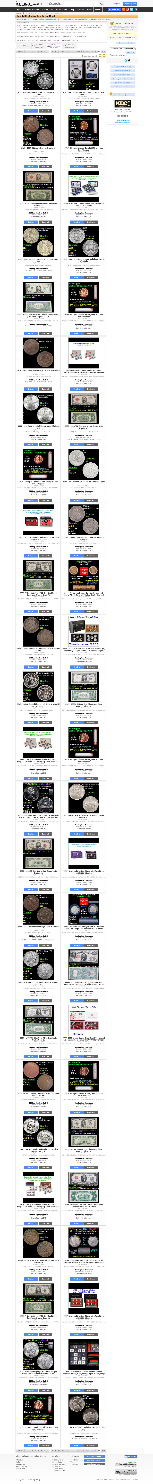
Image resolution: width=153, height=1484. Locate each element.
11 (63, 52)
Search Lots (57, 1462)
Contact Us (20, 1464)
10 (92, 52)
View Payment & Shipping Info (122, 79)
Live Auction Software (130, 1466)
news (89, 10)
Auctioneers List (58, 1471)
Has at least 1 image (118, 55)
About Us (19, 1460)
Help (18, 1462)
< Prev (20, 52)
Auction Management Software (127, 1474)
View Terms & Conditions (123, 82)
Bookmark (45, 111)
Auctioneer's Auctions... (122, 122)
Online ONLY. (106, 19)
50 (99, 52)
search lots (47, 10)
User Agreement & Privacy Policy (27, 1480)
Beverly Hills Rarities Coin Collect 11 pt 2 (50, 13)
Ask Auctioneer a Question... (121, 94)
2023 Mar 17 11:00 (39, 46)
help (72, 10)
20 (95, 52)
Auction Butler (57, 1468)
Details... (31, 111)
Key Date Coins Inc (122, 105)
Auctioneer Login (94, 1464)
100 (103, 52)
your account (61, 10)
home (19, 10)
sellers (98, 10)
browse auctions (32, 10)
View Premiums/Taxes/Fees (122, 74)
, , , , (66, 19)
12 (67, 52)
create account (130, 4)
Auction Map (57, 1466)
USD (29, 19)
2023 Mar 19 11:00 (69, 46)
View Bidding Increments (123, 70)
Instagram (74, 1464)
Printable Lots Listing (122, 87)
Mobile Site (20, 1468)
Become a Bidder (94, 1457)
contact (80, 10)
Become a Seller (94, 1460)
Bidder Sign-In (57, 1460)
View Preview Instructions (123, 66)
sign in (117, 4)
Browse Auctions (58, 1464)
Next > (79, 52)
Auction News (21, 1466)
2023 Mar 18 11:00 (54, 46)
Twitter (73, 1462)
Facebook (74, 1460)
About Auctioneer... (123, 120)
